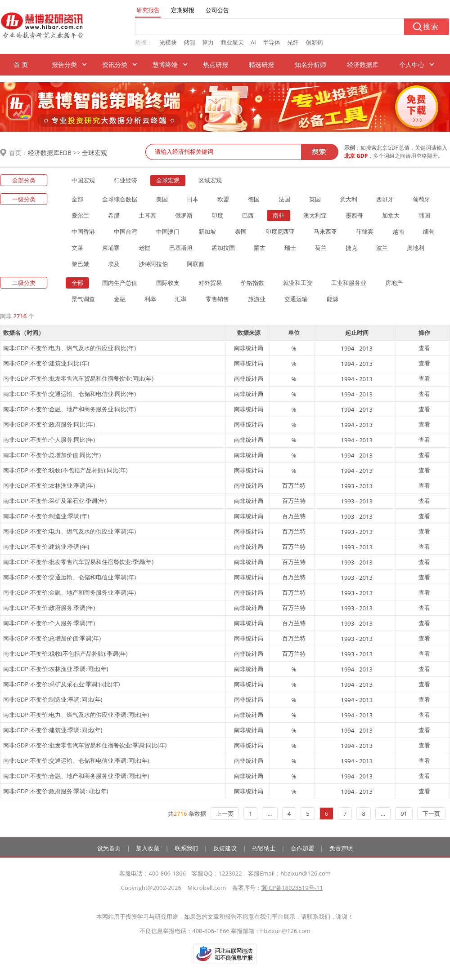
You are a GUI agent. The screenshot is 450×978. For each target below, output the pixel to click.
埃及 (114, 264)
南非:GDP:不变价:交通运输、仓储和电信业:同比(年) (69, 394)
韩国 (424, 215)
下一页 (431, 813)
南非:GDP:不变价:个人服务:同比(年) (49, 440)
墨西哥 (354, 215)
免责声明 (341, 848)
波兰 (382, 248)
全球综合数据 (119, 199)
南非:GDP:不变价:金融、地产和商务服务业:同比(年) (69, 409)
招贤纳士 (263, 848)
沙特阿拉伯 (153, 264)
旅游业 (257, 299)
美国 (162, 199)
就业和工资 (297, 283)
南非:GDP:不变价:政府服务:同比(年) (49, 424)
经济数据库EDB (50, 152)
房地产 (394, 283)
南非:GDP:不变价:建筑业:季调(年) (46, 546)
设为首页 (109, 848)
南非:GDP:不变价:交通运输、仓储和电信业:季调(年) (69, 577)
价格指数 (252, 283)
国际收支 (168, 283)
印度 (217, 215)
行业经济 (125, 180)
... (269, 813)
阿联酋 (195, 264)
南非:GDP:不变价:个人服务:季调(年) (49, 623)
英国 (315, 199)
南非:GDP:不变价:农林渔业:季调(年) (49, 485)
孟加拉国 (223, 248)
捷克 (351, 248)
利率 (150, 299)
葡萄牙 (421, 199)
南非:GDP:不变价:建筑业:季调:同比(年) (52, 730)
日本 (192, 199)
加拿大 (391, 215)
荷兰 (321, 248)
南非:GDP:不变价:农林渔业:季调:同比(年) (55, 669)
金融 (120, 299)
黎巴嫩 (80, 264)
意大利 (348, 199)
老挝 (144, 248)
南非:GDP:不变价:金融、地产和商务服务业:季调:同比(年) (76, 776)
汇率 (181, 299)
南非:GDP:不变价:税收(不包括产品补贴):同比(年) (65, 470)
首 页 (20, 64)
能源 (332, 299)
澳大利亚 (315, 215)
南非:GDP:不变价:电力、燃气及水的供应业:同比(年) (69, 348)
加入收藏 (147, 848)
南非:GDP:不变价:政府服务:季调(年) (49, 608)
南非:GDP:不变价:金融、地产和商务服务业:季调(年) (69, 592)
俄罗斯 (184, 215)
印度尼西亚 (280, 231)
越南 (398, 231)
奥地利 (415, 248)
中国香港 (83, 231)
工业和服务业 (348, 283)
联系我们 (186, 848)
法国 (284, 199)
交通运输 (296, 299)
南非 (278, 215)
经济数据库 (362, 64)
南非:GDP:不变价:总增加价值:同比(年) (52, 455)
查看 (424, 348)
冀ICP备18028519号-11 (292, 888)
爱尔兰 (80, 215)
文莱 (77, 248)
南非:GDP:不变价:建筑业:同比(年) (46, 363)
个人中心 (411, 64)
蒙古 (260, 248)
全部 (77, 199)
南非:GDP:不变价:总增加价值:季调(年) (52, 638)
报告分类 (64, 64)
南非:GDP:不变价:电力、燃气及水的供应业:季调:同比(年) (76, 715)
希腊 (114, 215)
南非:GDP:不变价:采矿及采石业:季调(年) (55, 501)
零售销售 (217, 299)
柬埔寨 (111, 248)
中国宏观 (83, 180)
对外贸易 (210, 283)
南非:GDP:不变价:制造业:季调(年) (46, 516)
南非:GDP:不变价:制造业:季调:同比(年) (52, 699)
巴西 (248, 215)
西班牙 (385, 199)
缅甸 (429, 231)
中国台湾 (125, 231)
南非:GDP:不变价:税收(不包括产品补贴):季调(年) (65, 653)
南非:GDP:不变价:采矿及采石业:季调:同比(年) (61, 684)
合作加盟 (302, 848)
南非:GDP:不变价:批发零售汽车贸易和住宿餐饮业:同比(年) (78, 378)
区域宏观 (210, 180)
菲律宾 (365, 231)
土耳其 (147, 215)
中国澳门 (168, 231)
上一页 (225, 813)
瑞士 (290, 248)
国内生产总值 (119, 283)
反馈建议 (225, 848)
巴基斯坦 (181, 248)
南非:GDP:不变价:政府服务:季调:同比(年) (55, 791)
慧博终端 (165, 64)
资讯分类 (114, 64)
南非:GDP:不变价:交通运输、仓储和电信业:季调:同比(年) (76, 760)
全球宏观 (94, 152)
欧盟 (223, 199)
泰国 (241, 231)
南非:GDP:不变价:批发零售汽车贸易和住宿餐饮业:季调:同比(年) (84, 745)
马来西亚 (325, 231)
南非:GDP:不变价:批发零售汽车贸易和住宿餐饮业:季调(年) (78, 562)
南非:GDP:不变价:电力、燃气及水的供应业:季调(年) (69, 531)
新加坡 (207, 231)
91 (403, 813)
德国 (254, 199)
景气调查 (83, 299)
